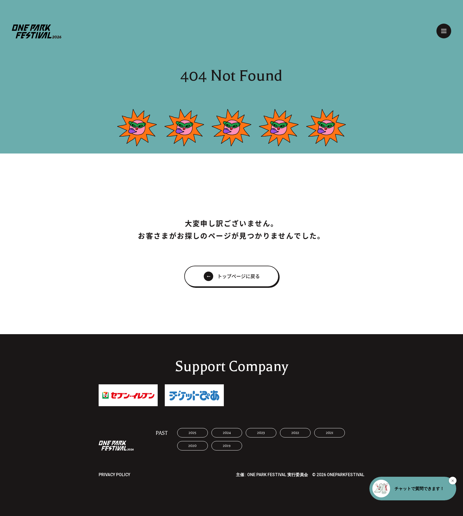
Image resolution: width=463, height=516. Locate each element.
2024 (227, 433)
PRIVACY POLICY (114, 475)
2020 (192, 446)
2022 (295, 433)
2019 (227, 446)
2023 (261, 433)
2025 (192, 433)
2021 (329, 433)
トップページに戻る (238, 276)
